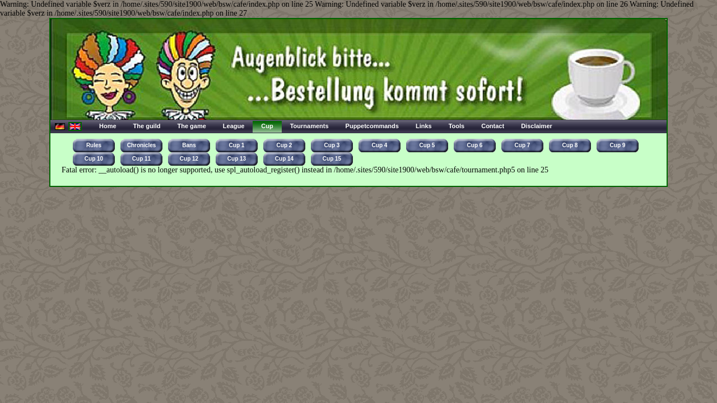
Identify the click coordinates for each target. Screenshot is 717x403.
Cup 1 (237, 145)
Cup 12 (189, 159)
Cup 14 (284, 159)
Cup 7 (522, 145)
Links (424, 126)
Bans (188, 145)
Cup (267, 126)
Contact (492, 126)
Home (108, 126)
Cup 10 (94, 159)
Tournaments (309, 126)
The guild (147, 126)
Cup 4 (380, 145)
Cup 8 (570, 145)
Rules (93, 145)
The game (191, 126)
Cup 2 (284, 145)
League (234, 126)
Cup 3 (332, 145)
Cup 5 (427, 145)
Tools (457, 126)
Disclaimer (536, 126)
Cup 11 (141, 159)
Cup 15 (332, 159)
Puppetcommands (372, 126)
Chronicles (141, 145)
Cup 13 (236, 159)
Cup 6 (475, 145)
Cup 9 (618, 145)
